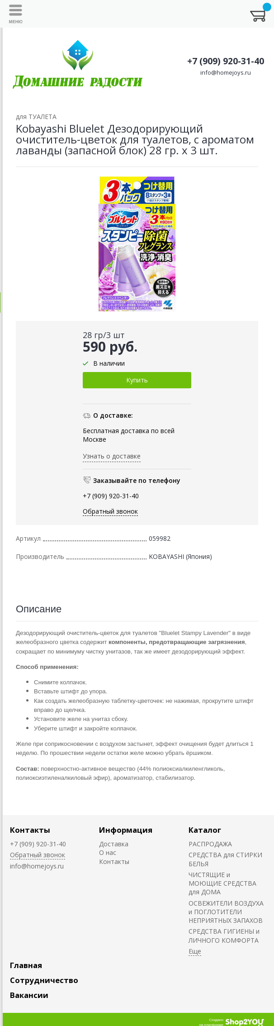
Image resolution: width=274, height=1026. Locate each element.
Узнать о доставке (112, 456)
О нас (107, 852)
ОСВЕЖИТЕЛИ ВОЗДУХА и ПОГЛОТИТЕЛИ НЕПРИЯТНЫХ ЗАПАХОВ (226, 912)
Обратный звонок (110, 511)
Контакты (30, 830)
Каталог (205, 830)
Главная (26, 965)
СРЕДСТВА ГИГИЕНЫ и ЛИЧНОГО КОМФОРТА (224, 935)
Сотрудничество (44, 980)
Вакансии (29, 995)
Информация (125, 830)
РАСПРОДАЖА (210, 844)
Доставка (113, 844)
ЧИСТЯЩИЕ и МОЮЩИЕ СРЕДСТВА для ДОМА (222, 883)
